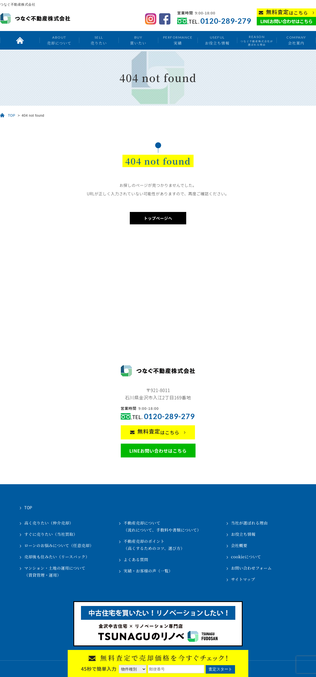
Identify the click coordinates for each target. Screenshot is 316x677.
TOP (11, 116)
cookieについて (246, 556)
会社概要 (239, 545)
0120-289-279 (225, 21)
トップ (20, 40)
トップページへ (158, 218)
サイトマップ (243, 579)
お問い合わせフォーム (251, 568)
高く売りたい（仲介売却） (48, 523)
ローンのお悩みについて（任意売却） (59, 545)
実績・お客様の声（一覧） (148, 571)
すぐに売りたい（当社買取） (51, 534)
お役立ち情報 (217, 40)
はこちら (287, 12)
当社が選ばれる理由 (249, 523)
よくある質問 (136, 559)
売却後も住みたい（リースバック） (56, 556)
